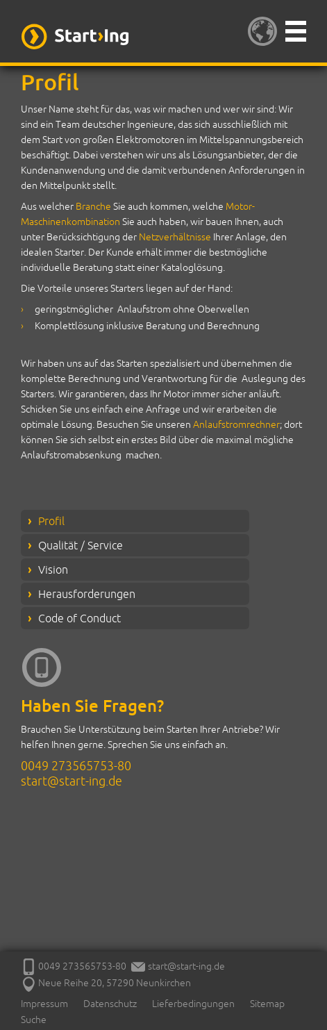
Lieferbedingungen (193, 1003)
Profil (51, 521)
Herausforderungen (86, 594)
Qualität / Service (80, 545)
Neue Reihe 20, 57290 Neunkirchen (106, 982)
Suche (34, 1019)
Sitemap (267, 1003)
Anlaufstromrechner (236, 424)
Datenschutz (110, 1003)
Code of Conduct (79, 618)
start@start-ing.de (71, 781)
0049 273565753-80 (76, 765)
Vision (53, 569)
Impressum (44, 1003)
